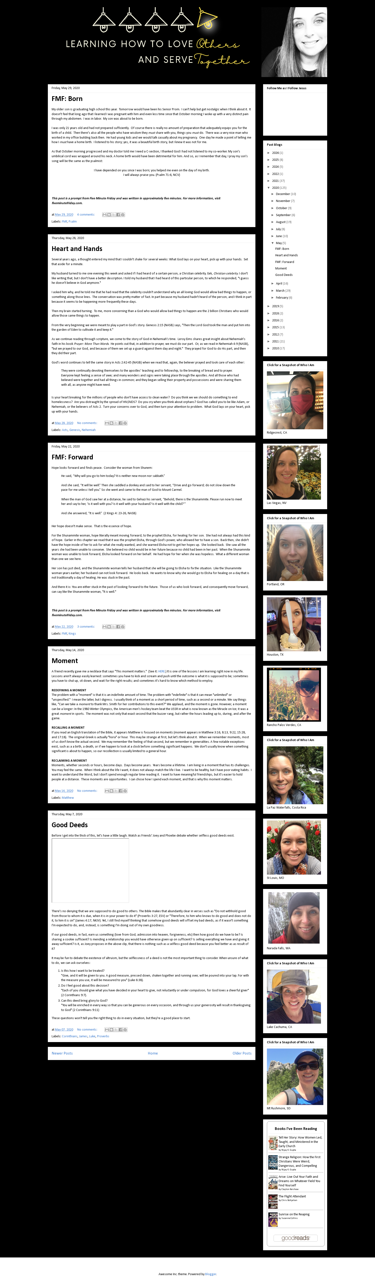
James (83, 1036)
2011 (276, 341)
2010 (276, 348)
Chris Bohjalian (289, 1200)
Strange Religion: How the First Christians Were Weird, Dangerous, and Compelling (299, 1162)
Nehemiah (89, 430)
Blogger (210, 1274)
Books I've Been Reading (296, 1129)
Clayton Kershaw (289, 1189)
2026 (276, 153)
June (279, 236)
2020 (276, 188)
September (284, 215)
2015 (276, 327)
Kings (72, 634)
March (280, 291)
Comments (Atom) (161, 1066)
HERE (161, 671)
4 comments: (86, 215)
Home (153, 1053)
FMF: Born (67, 99)
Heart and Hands (77, 249)
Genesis (74, 430)
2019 (276, 306)
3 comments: (86, 627)
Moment (65, 661)
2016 (276, 320)
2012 (276, 334)
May (279, 243)
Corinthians (69, 1036)
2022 (276, 174)
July (278, 229)
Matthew (68, 798)
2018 (276, 313)
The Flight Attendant (292, 1196)
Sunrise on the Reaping (294, 1214)
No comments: (87, 423)
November (283, 201)
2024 (276, 167)
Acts (65, 430)
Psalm (73, 221)
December (283, 194)
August (281, 222)
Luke (92, 1036)
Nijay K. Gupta (288, 1150)
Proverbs (103, 1036)
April (279, 283)
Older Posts (242, 1053)
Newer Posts (62, 1053)
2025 (276, 160)
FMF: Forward (72, 457)
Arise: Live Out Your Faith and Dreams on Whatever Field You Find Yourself (299, 1181)
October (282, 208)
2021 (276, 181)
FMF (64, 221)
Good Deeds (70, 825)
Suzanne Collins (289, 1218)
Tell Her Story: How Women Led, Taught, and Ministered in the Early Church (300, 1142)
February (282, 298)
